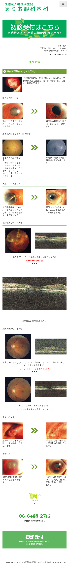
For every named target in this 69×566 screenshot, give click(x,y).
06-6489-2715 (60, 54)
